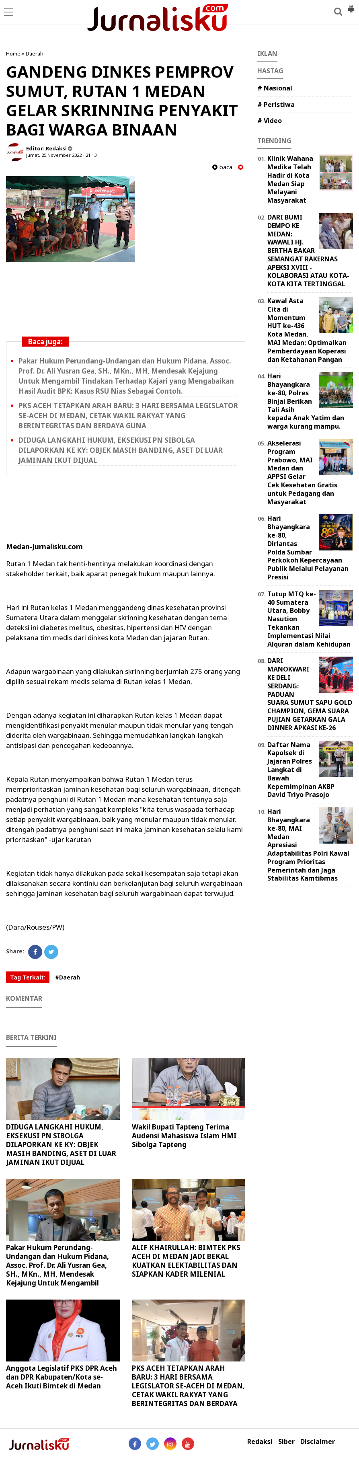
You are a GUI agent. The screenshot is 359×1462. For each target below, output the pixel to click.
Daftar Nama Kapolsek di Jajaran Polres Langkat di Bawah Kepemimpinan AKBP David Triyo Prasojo (300, 769)
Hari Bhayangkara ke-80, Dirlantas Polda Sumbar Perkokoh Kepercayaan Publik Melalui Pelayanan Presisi (308, 547)
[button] (351, 6)
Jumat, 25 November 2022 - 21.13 (61, 155)
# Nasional (274, 88)
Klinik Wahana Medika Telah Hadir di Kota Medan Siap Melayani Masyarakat (290, 179)
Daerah (34, 53)
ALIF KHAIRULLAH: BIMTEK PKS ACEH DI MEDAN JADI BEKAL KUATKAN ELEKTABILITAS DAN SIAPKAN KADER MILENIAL (186, 1261)
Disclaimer (317, 1441)
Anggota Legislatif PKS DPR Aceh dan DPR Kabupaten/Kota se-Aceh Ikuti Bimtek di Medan (61, 1376)
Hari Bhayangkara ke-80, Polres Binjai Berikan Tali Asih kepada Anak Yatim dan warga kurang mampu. (305, 401)
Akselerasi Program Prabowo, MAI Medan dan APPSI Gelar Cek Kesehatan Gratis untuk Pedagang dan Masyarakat (302, 472)
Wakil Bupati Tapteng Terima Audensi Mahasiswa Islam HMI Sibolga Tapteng (184, 1135)
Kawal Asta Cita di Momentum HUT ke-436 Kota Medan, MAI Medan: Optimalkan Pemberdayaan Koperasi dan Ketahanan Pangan (307, 330)
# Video (269, 120)
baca (222, 167)
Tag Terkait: (27, 977)
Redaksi (260, 1441)
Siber (286, 1441)
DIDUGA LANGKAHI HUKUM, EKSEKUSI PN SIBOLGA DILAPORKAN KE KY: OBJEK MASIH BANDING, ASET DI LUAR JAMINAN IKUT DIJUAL (120, 450)
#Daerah (67, 977)
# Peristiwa (276, 104)
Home (13, 53)
